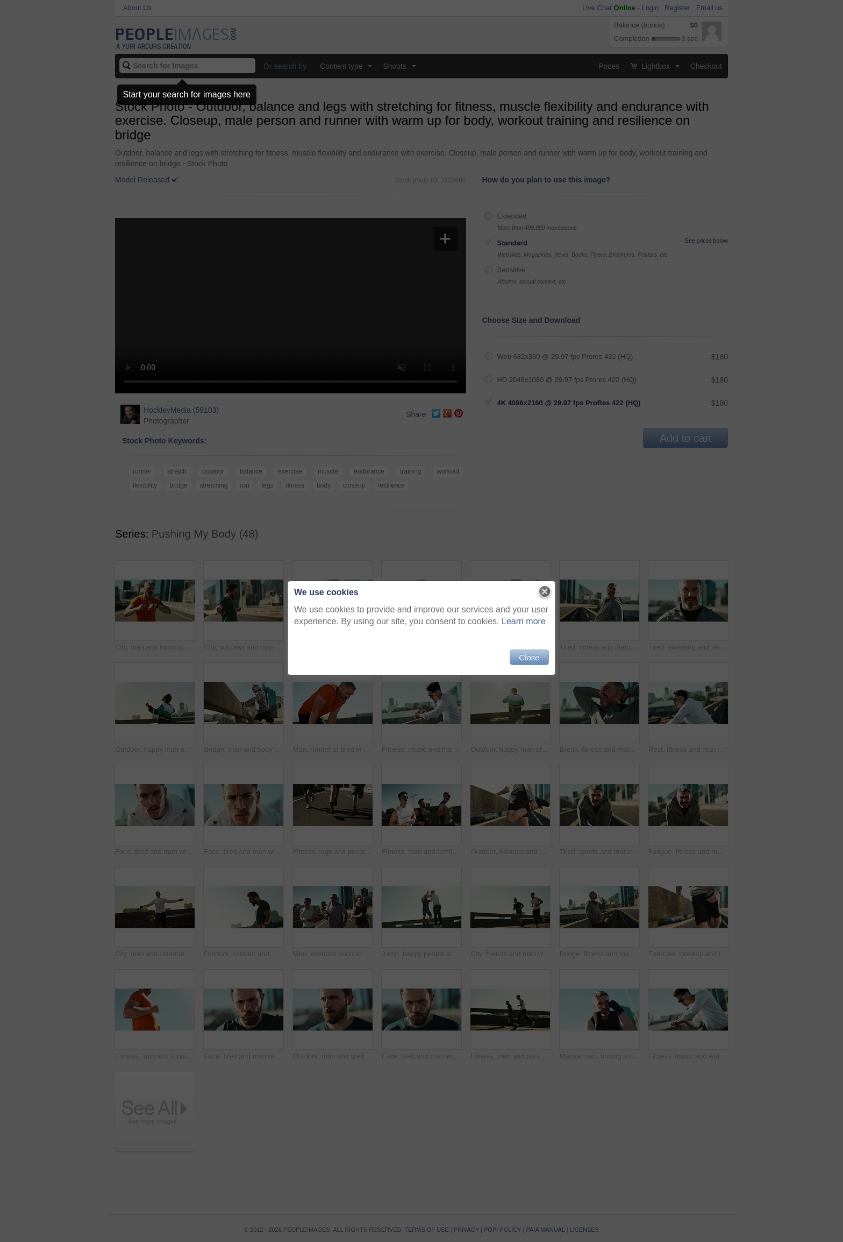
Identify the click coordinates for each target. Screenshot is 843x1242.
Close (529, 657)
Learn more (524, 621)
